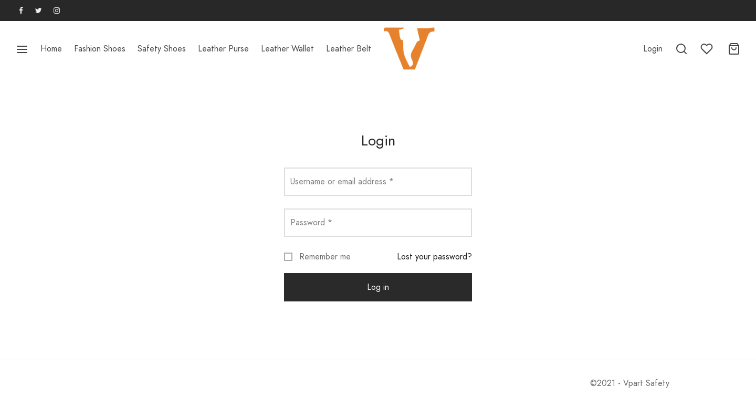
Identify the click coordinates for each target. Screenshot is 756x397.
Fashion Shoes (99, 49)
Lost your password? (434, 256)
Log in (378, 287)
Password (311, 222)
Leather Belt (348, 49)
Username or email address (342, 181)
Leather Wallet (287, 49)
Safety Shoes (162, 49)
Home (51, 49)
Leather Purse (223, 49)
